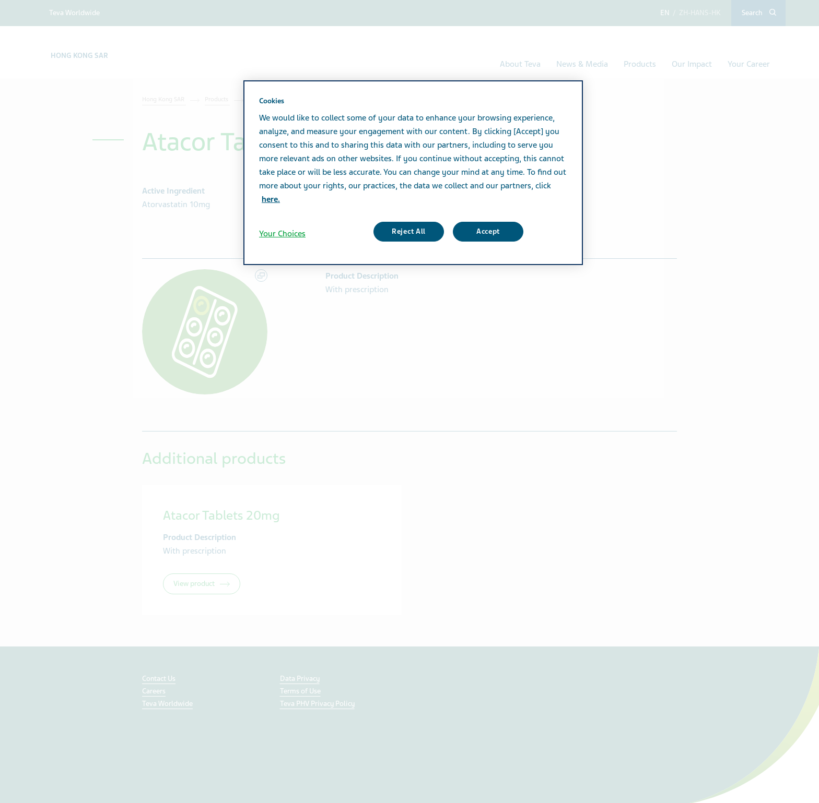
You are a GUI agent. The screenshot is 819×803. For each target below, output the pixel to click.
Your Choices (282, 234)
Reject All (409, 231)
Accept (488, 231)
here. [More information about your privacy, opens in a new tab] (271, 199)
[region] (413, 172)
